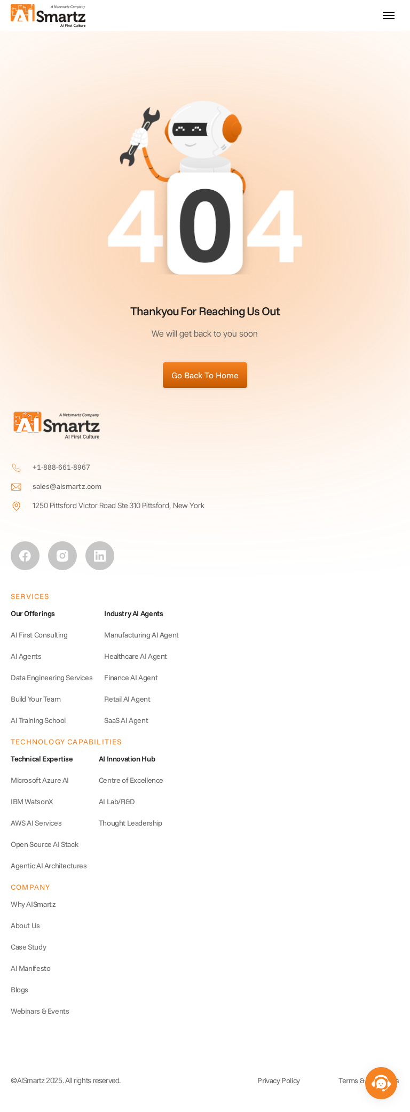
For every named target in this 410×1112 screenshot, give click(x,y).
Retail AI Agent (127, 699)
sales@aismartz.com (67, 486)
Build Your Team (35, 699)
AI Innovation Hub (127, 759)
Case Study (28, 947)
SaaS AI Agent (126, 720)
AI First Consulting (39, 635)
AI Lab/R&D (117, 801)
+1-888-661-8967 (61, 467)
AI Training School (38, 720)
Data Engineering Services (51, 677)
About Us (25, 925)
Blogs (19, 989)
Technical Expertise (42, 759)
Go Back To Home (205, 375)
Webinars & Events (40, 1011)
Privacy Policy (278, 1080)
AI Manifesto (30, 968)
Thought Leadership (130, 823)
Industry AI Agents (133, 613)
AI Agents (26, 656)
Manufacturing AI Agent (141, 635)
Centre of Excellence (131, 780)
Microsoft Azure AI (40, 780)
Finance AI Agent (130, 677)
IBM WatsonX (32, 801)
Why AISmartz (33, 904)
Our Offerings (33, 613)
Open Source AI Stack (44, 844)
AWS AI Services (36, 823)
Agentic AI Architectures (49, 865)
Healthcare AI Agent (135, 656)
